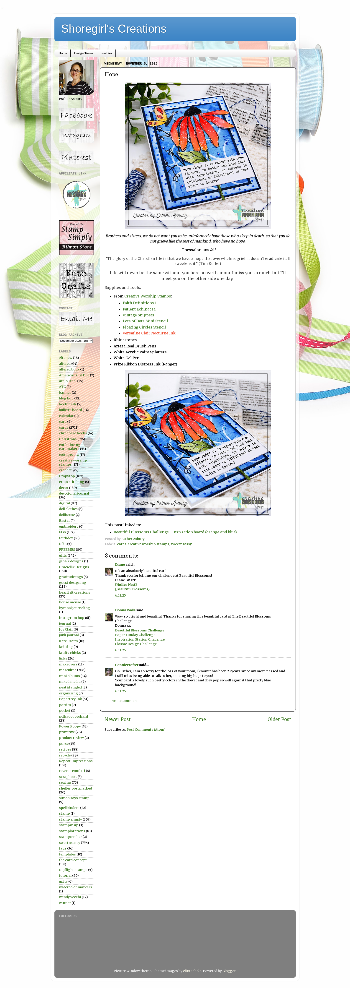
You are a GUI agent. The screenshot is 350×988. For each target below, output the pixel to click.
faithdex (66, 538)
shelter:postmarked (75, 788)
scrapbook (68, 777)
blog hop (66, 398)
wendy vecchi (70, 897)
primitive (67, 732)
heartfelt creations (74, 592)
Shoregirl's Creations (114, 28)
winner (65, 903)
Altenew (65, 358)
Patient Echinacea (139, 309)
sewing (65, 782)
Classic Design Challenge (136, 644)
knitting (66, 647)
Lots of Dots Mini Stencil (145, 321)
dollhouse (67, 515)
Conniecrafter (126, 665)
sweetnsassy (181, 544)
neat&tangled (70, 687)
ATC (62, 387)
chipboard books (73, 433)
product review (71, 738)
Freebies (106, 53)
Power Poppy (70, 726)
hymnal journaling (74, 608)
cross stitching (71, 482)
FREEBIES (67, 549)
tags (62, 848)
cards (121, 544)
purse (64, 744)
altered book (69, 369)
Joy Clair (66, 629)
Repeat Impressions (76, 761)
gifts (63, 555)
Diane (120, 565)
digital (64, 503)
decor (63, 488)
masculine (67, 670)
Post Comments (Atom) (146, 729)
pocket (64, 711)
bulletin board (70, 410)
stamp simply (70, 819)
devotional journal (74, 493)
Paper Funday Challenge (135, 635)
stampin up (68, 825)
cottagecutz (69, 455)
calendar (66, 416)
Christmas (68, 439)
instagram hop (71, 618)
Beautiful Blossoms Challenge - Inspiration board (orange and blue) (175, 532)
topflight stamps (73, 870)
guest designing (72, 583)
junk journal (69, 635)
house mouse (70, 602)
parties (65, 705)
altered (65, 364)
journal (65, 623)
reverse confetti (72, 771)
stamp (64, 813)
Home (63, 53)
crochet (65, 470)
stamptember (70, 837)
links (63, 658)
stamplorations (72, 831)
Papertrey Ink (70, 699)
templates (67, 854)
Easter (64, 521)
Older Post (279, 719)
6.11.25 (120, 595)
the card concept (73, 860)
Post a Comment (124, 701)
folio (62, 544)
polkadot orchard (73, 716)
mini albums (69, 676)
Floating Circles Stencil (144, 327)
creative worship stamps (148, 544)
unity (63, 881)
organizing (68, 693)
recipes (65, 749)
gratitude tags (71, 577)
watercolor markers (75, 887)
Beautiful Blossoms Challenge (139, 630)
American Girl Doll (74, 375)
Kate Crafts (68, 641)
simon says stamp (74, 798)
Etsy (62, 532)
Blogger (228, 971)
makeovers (68, 664)
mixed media (70, 682)
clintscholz (192, 971)
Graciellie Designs (74, 567)
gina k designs (71, 561)
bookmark (67, 404)
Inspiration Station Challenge (140, 639)
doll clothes (68, 509)
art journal (68, 381)
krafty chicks (70, 653)
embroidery (68, 526)
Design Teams (83, 53)
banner (65, 393)
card (62, 422)
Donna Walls (125, 610)
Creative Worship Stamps (147, 296)
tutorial (65, 875)
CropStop (67, 476)
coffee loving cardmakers (69, 447)
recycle (65, 755)
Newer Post (118, 719)
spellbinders (69, 808)
